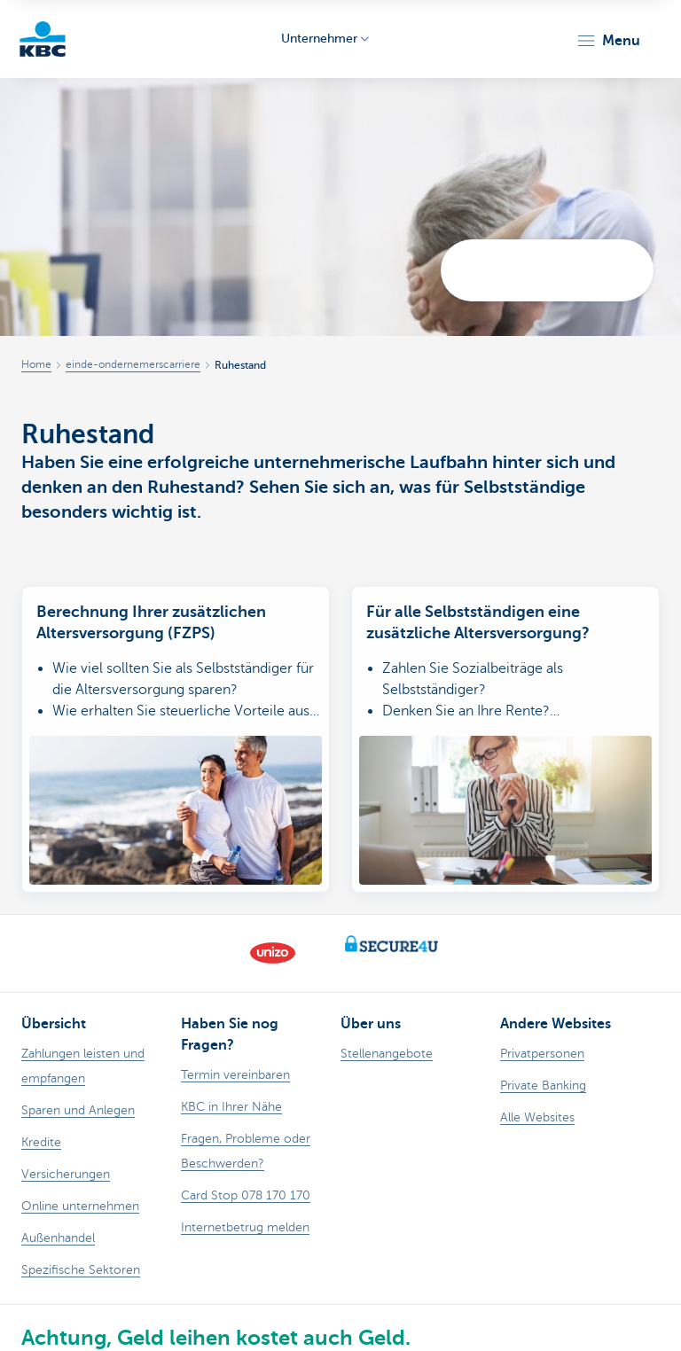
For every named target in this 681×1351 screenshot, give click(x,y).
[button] (608, 40)
